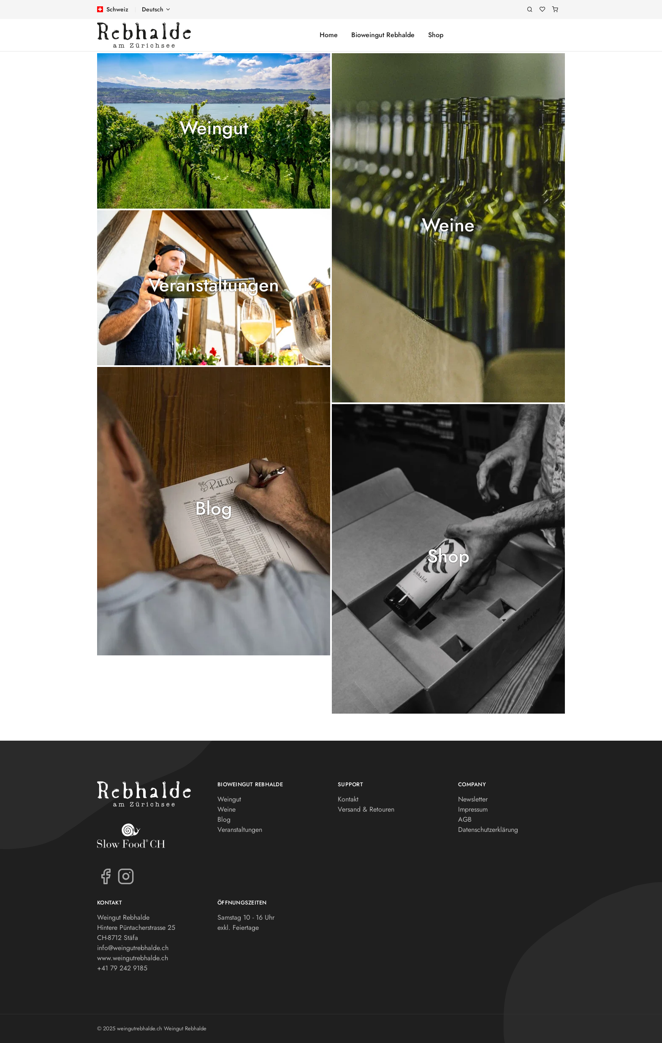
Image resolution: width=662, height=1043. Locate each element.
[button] (213, 131)
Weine (448, 225)
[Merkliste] (542, 9)
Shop (435, 35)
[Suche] (530, 9)
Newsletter (473, 799)
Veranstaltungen (213, 285)
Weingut (213, 128)
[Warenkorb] (555, 9)
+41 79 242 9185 (122, 968)
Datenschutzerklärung (488, 829)
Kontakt (348, 799)
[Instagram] (125, 876)
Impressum (473, 809)
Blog (213, 508)
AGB (465, 819)
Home (329, 35)
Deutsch (152, 9)
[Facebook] (105, 876)
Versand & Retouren (366, 809)
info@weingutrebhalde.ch (132, 948)
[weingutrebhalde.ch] (144, 35)
